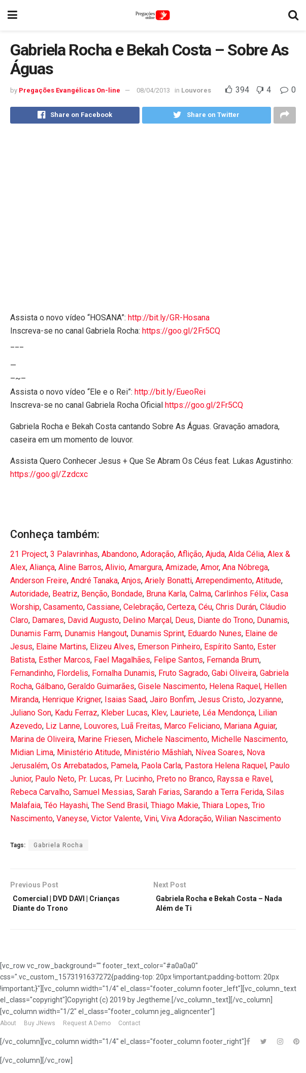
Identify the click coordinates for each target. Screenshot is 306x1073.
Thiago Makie (174, 808)
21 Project (28, 556)
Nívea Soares (219, 755)
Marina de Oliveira (42, 742)
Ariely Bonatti (168, 583)
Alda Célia (246, 556)
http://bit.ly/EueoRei (170, 394)
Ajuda (215, 556)
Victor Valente (116, 821)
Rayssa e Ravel (244, 781)
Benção (94, 596)
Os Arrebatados (79, 768)
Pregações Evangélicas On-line (69, 90)
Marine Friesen (104, 742)
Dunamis (272, 623)
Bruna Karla (166, 596)
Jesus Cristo (221, 702)
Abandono (119, 556)
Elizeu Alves (112, 649)
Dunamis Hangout (95, 636)
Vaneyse (71, 821)
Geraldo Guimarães (100, 689)
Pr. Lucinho (133, 781)
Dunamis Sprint (157, 636)
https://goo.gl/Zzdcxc (49, 477)
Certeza (181, 609)
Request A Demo (87, 1030)
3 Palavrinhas (74, 556)
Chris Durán (236, 609)
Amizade (181, 570)
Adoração (157, 556)
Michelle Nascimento (248, 742)
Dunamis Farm (35, 636)
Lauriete (184, 715)
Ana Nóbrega (245, 570)
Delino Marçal (147, 623)
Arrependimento (223, 583)
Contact (129, 1030)
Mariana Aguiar (250, 728)
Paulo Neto (55, 781)
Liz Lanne (63, 728)
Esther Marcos (64, 662)
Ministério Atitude (88, 755)
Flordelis (72, 675)
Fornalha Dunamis (123, 675)
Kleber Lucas (124, 715)
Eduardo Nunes (215, 636)
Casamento (63, 609)
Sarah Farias (158, 794)
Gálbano (50, 689)
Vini (150, 821)
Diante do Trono (225, 623)
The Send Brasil (119, 808)
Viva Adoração (186, 821)
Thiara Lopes (225, 808)
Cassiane (103, 609)
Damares (48, 623)
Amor (209, 570)
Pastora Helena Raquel (225, 768)
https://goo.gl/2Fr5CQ (181, 333)
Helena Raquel (234, 689)
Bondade (127, 596)
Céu (205, 609)
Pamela (124, 768)
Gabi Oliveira (234, 675)
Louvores (196, 90)
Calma (200, 596)
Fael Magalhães (122, 662)
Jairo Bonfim (172, 702)
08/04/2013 (153, 90)
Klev (158, 715)
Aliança (42, 570)
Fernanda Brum (233, 662)
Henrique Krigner (71, 702)
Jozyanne (264, 702)
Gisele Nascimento (172, 689)
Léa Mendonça (228, 715)
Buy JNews (39, 1030)
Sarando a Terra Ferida (223, 794)
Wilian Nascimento (248, 821)
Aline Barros (79, 570)
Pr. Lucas (94, 781)
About (8, 1030)
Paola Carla (161, 768)
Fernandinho (31, 675)
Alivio (115, 570)
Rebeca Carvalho (40, 794)
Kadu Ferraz (76, 715)
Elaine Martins (61, 649)
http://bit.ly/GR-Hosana (169, 320)
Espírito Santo (229, 649)
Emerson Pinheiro (169, 649)
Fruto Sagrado (183, 675)
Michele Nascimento (171, 742)
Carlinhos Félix (241, 596)
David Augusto (93, 623)
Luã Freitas (140, 728)
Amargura (145, 570)
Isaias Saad (125, 702)
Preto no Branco (184, 781)
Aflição (190, 556)
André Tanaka (94, 583)
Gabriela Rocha (58, 847)
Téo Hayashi (66, 808)
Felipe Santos (178, 662)
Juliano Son (30, 715)
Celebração (143, 609)
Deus (184, 623)
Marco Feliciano (192, 728)
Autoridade (29, 596)
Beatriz (65, 596)
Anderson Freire (38, 583)
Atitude (268, 583)
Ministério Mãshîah (158, 755)
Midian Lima (31, 755)
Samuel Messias (103, 794)
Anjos (131, 583)
